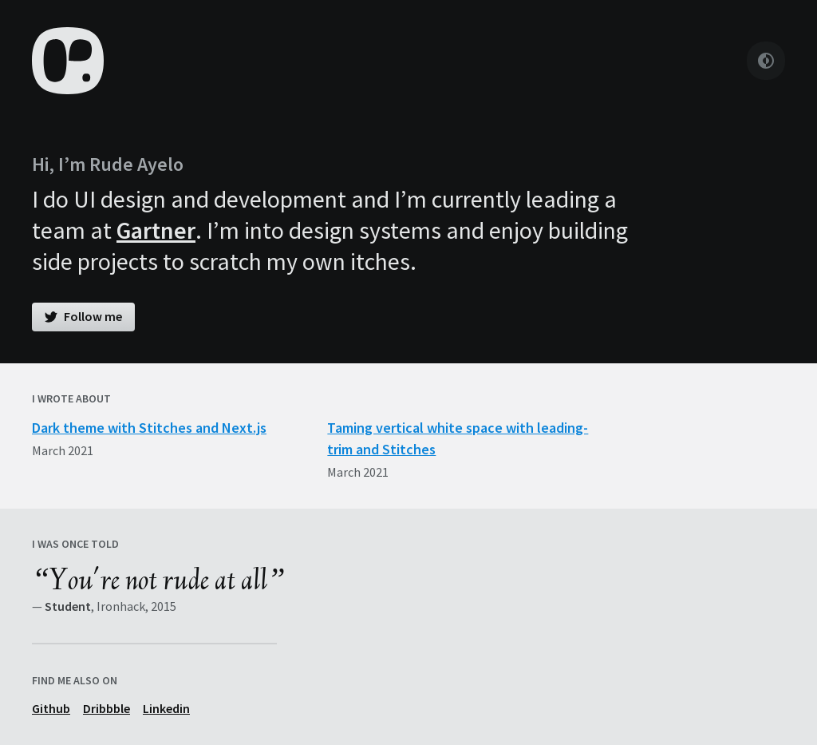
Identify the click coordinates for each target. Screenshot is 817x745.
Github (51, 708)
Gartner (155, 230)
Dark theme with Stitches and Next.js (149, 427)
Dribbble (106, 708)
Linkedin (166, 708)
